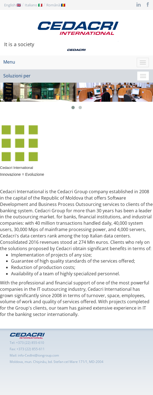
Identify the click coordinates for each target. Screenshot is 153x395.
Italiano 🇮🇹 (33, 4)
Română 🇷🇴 (55, 4)
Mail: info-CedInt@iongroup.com (34, 355)
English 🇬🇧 (12, 4)
